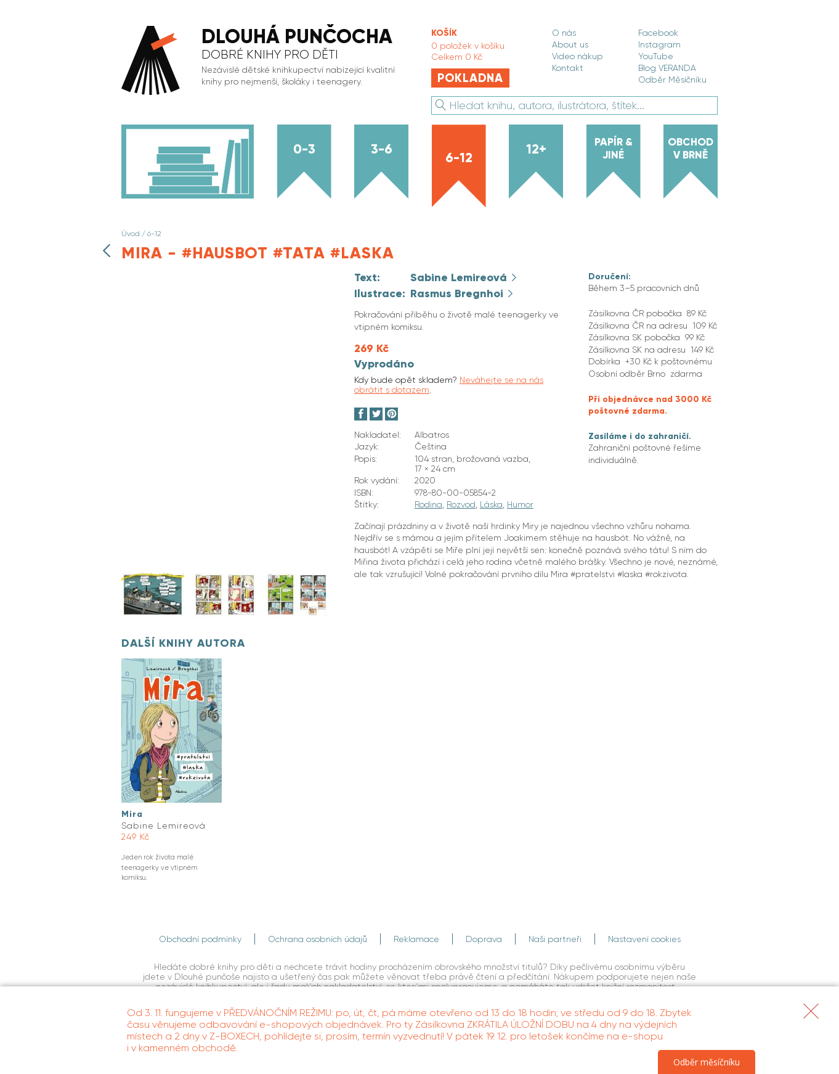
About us (570, 44)
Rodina (428, 504)
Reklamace (416, 939)
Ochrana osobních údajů (317, 939)
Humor (520, 504)
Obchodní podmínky (200, 939)
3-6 (381, 149)
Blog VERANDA (667, 68)
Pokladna (470, 78)
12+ (536, 149)
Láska (491, 504)
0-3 (304, 149)
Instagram (659, 44)
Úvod (130, 233)
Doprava (484, 939)
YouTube (655, 56)
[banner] (263, 61)
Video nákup (577, 56)
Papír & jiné (613, 148)
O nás (564, 33)
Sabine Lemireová (460, 277)
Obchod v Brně (690, 148)
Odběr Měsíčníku (672, 79)
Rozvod (461, 504)
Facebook (658, 33)
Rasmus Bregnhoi (458, 293)
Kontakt (567, 68)
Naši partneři (555, 939)
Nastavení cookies (644, 939)
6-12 (458, 158)
